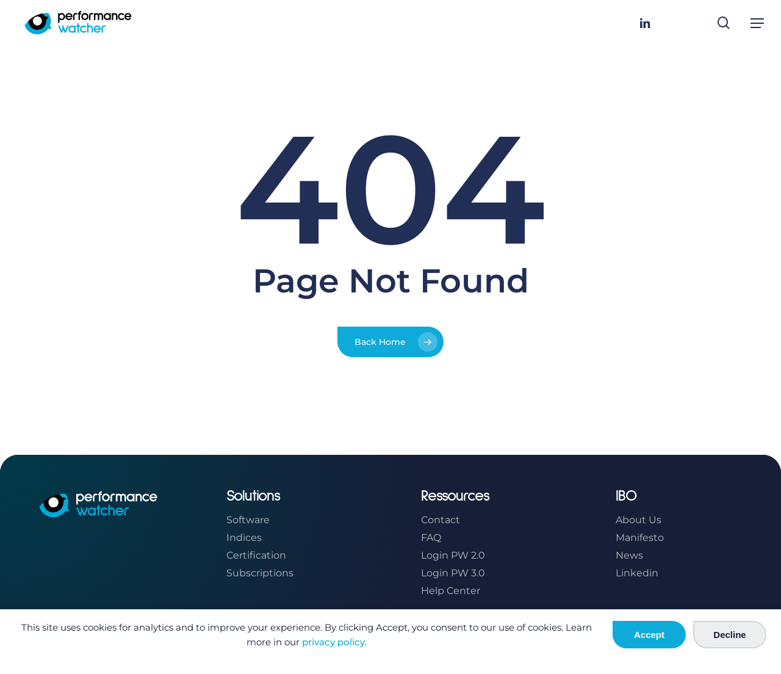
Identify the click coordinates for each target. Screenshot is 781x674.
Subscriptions (259, 573)
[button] (757, 23)
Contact (440, 520)
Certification (256, 555)
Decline (729, 634)
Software (248, 520)
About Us (638, 520)
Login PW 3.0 (453, 573)
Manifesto (640, 537)
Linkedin (637, 573)
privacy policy (333, 642)
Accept (649, 634)
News (629, 555)
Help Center (450, 590)
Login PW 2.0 (453, 555)
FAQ (431, 537)
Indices (244, 537)
